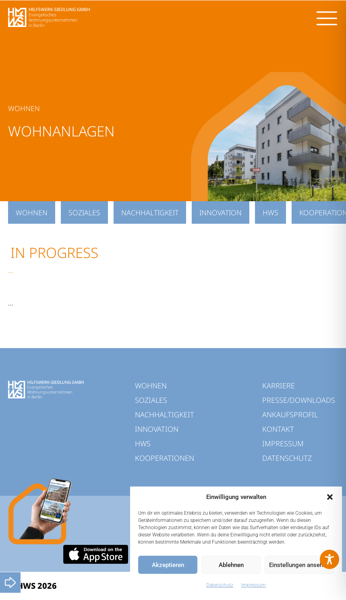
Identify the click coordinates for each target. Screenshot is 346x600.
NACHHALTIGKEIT (149, 212)
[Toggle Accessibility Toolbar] (329, 559)
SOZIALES (84, 212)
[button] (330, 497)
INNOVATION (220, 212)
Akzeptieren (168, 565)
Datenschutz (219, 585)
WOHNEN (32, 212)
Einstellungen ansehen (299, 565)
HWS (270, 212)
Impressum (253, 585)
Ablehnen (231, 565)
